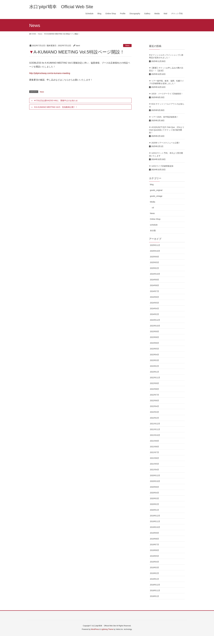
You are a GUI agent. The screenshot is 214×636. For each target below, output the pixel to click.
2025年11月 (155, 245)
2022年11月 (155, 377)
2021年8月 (154, 447)
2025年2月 (154, 268)
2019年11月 (155, 521)
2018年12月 (155, 585)
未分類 (153, 230)
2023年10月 (155, 326)
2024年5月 (154, 303)
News (127, 45)
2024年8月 (154, 285)
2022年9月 (154, 383)
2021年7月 (154, 452)
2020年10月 (155, 481)
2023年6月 (154, 343)
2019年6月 (154, 550)
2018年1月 (154, 596)
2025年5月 (154, 262)
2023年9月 (154, 331)
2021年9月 (154, 441)
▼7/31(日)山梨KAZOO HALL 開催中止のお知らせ (56, 100)
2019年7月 (154, 544)
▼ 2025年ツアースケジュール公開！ (165, 143)
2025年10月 (155, 251)
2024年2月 (154, 314)
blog (152, 184)
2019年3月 (154, 567)
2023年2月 (154, 366)
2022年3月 (154, 412)
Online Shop (155, 219)
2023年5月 (154, 349)
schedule (154, 225)
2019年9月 (154, 533)
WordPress (95, 629)
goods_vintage (156, 196)
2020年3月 (154, 498)
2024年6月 (154, 297)
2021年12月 (155, 424)
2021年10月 (155, 435)
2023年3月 (154, 360)
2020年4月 (154, 493)
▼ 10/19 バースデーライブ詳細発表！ (166, 94)
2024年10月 (155, 274)
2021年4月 (154, 469)
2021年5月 (154, 464)
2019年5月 (154, 556)
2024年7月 (154, 291)
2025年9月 (154, 257)
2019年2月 (154, 573)
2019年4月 (154, 562)
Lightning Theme (107, 629)
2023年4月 (154, 354)
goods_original (156, 190)
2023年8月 (154, 337)
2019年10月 (155, 527)
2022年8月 (154, 389)
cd (153, 207)
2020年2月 (154, 504)
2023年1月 (154, 372)
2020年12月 (155, 475)
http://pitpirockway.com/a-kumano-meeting (49, 73)
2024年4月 (154, 308)
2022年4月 (154, 406)
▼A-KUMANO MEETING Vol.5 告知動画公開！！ (55, 107)
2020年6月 (154, 487)
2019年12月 (155, 516)
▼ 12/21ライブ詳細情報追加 (161, 166)
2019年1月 (154, 579)
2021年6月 (154, 458)
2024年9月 (154, 280)
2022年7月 (154, 395)
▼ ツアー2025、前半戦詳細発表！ (164, 117)
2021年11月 (155, 429)
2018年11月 (155, 590)
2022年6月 (154, 400)
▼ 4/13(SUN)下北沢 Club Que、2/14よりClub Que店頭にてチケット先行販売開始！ (166, 130)
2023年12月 (155, 320)
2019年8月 (154, 539)
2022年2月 (154, 418)
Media (152, 202)
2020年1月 (154, 510)
